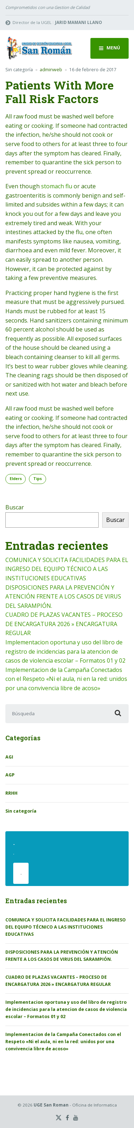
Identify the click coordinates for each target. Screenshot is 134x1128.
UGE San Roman (51, 1105)
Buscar (14, 507)
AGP (10, 775)
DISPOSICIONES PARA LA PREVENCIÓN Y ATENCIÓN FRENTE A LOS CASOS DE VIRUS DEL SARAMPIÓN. (63, 597)
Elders (16, 478)
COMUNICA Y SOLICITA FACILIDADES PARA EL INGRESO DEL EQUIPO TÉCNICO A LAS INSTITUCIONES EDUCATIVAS (66, 569)
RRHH (11, 793)
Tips (37, 478)
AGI (9, 757)
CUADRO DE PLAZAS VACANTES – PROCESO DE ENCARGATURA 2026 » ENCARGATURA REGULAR (64, 624)
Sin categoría (19, 70)
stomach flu (56, 186)
